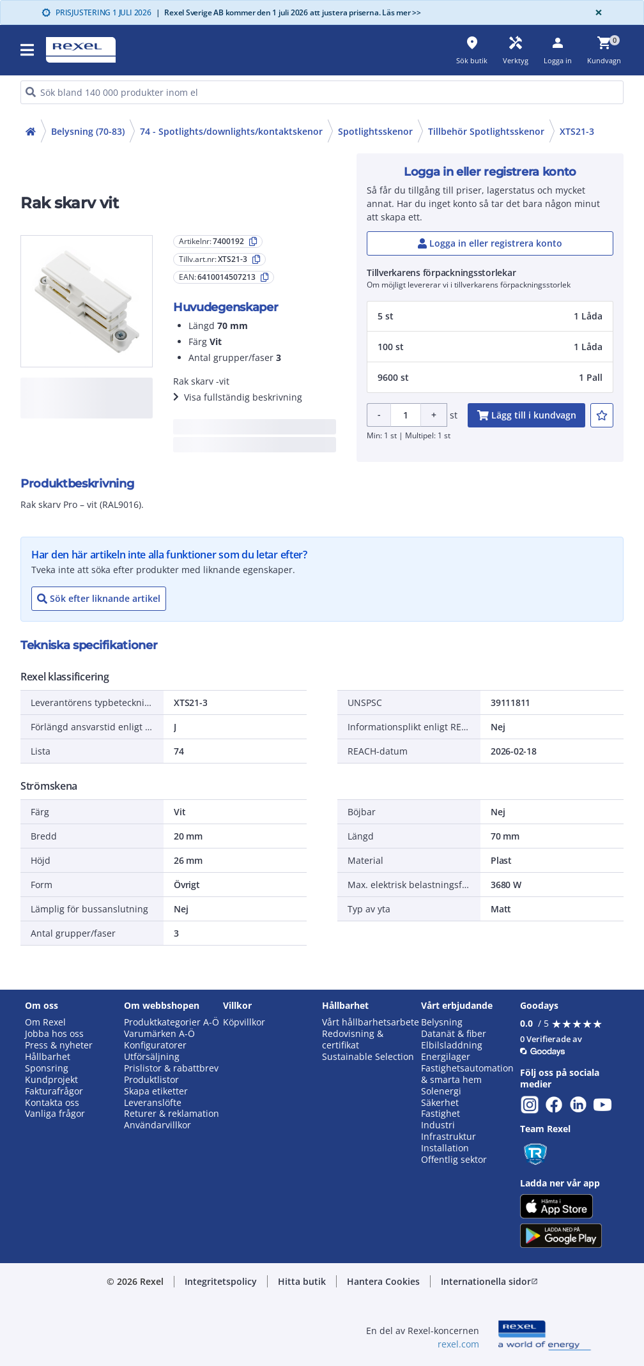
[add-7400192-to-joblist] (601, 415)
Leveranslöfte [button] (152, 1103)
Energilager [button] (445, 1057)
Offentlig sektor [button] (454, 1159)
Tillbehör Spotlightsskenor (486, 131)
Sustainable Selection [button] (368, 1057)
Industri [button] (438, 1125)
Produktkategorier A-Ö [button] (171, 1022)
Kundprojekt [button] (51, 1080)
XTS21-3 (577, 131)
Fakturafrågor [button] (54, 1091)
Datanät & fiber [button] (453, 1034)
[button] (28, 50)
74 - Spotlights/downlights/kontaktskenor (231, 131)
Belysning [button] (442, 1022)
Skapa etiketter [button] (156, 1091)
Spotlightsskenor (375, 131)
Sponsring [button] (46, 1068)
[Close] (596, 12)
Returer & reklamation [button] (171, 1113)
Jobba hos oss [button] (54, 1034)
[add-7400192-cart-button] (526, 415)
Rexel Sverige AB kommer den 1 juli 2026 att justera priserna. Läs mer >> (288, 12)
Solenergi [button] (441, 1091)
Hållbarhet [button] (47, 1057)
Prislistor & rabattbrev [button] (171, 1068)
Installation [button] (445, 1148)
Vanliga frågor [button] (55, 1113)
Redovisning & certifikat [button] (352, 1039)
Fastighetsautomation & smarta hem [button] (467, 1074)
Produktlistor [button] (151, 1080)
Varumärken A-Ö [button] (159, 1034)
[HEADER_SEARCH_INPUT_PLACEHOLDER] (322, 92)
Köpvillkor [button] (244, 1022)
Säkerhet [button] (440, 1103)
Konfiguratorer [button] (155, 1045)
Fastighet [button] (440, 1113)
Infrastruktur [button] (448, 1136)
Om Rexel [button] (45, 1022)
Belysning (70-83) (88, 131)
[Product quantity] (405, 415)
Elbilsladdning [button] (451, 1045)
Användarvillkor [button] (157, 1125)
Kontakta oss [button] (52, 1103)
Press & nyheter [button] (59, 1045)
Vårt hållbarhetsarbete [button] (370, 1022)
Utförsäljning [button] (152, 1057)
